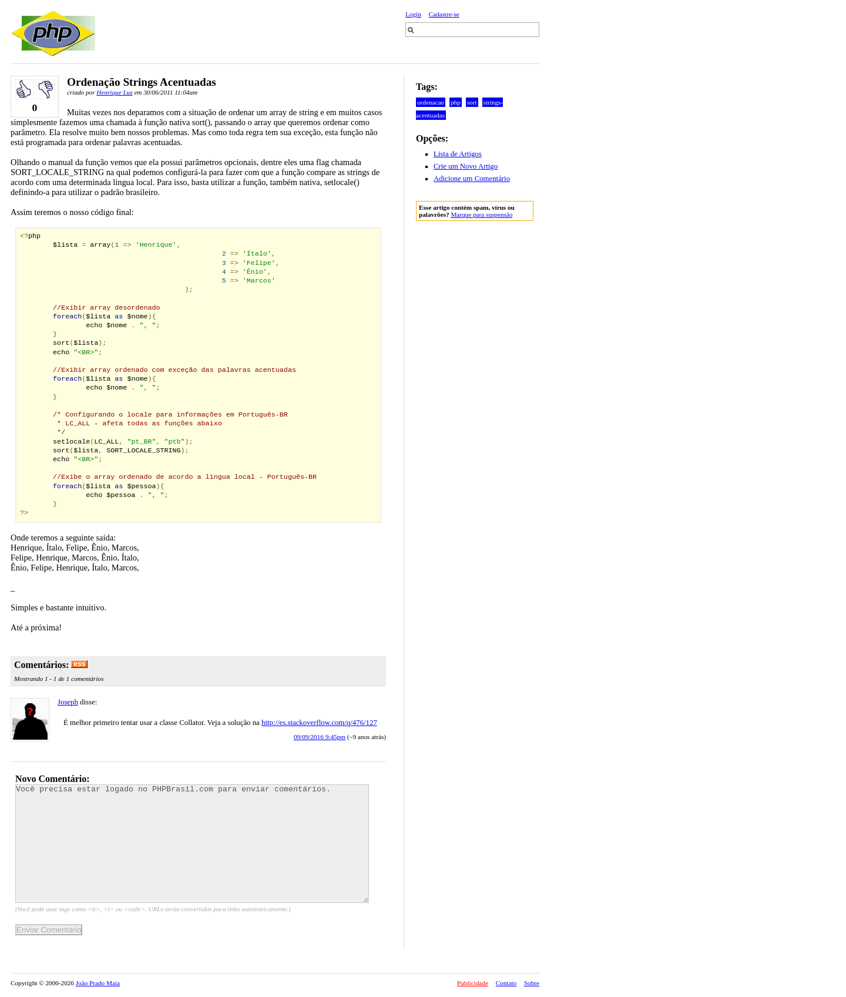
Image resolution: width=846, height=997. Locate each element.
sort (472, 102)
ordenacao (430, 102)
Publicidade (472, 982)
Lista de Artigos (458, 154)
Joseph (68, 702)
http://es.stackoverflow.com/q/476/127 (319, 723)
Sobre (531, 982)
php (456, 102)
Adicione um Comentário (472, 178)
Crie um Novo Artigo (466, 166)
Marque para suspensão (481, 214)
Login (413, 14)
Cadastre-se (444, 14)
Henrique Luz (114, 92)
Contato (506, 982)
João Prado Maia (98, 982)
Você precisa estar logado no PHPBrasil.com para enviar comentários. (192, 843)
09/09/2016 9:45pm (319, 736)
